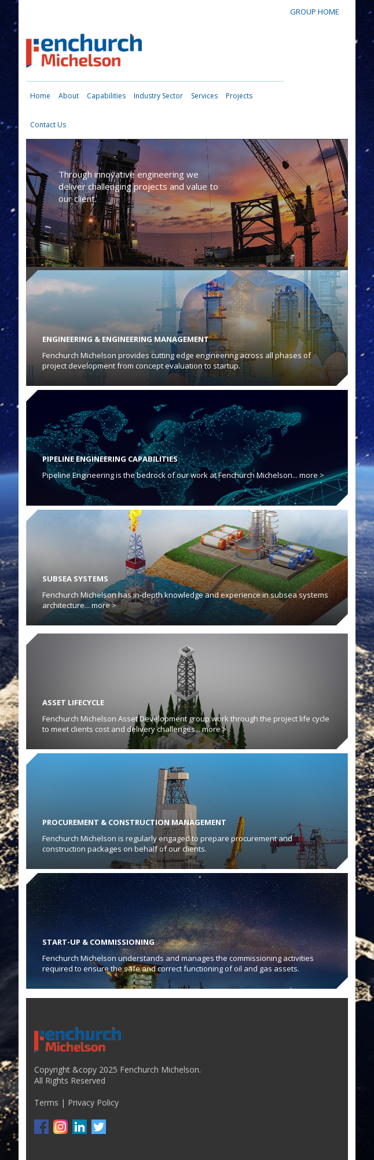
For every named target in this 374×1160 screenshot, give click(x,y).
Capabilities (106, 96)
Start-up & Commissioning (98, 942)
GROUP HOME (314, 11)
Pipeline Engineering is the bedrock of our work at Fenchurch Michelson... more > (183, 475)
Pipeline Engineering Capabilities (110, 459)
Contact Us (48, 125)
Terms (46, 1102)
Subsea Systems (75, 578)
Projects (239, 96)
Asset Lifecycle (73, 702)
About (68, 96)
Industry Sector (158, 96)
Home (40, 96)
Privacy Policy (93, 1102)
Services (204, 96)
